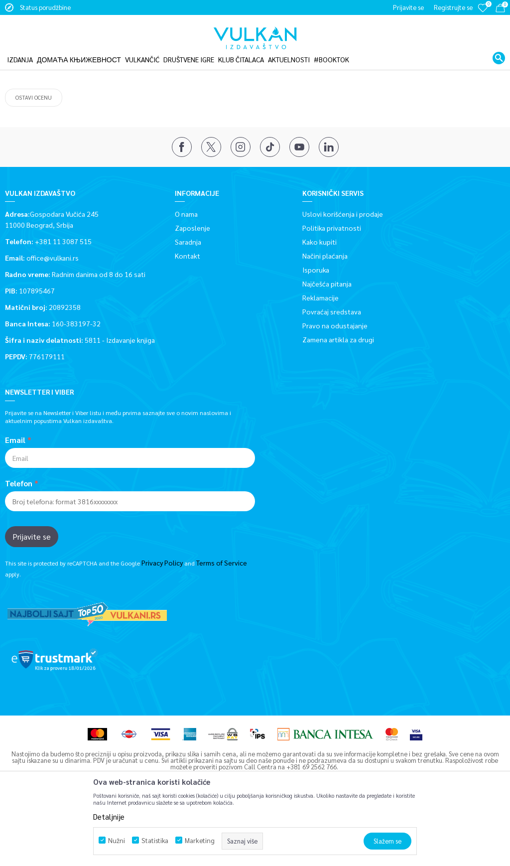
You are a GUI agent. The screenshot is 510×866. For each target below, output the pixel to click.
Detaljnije (109, 816)
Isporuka (315, 329)
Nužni (116, 840)
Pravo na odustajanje (335, 385)
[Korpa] (500, 9)
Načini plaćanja (325, 315)
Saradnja (188, 301)
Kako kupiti (319, 301)
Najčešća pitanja (327, 343)
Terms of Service (221, 622)
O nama (186, 273)
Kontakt (187, 315)
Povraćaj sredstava (331, 371)
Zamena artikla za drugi (338, 399)
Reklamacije (320, 357)
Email (15, 500)
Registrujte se (453, 7)
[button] (499, 51)
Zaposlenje (192, 287)
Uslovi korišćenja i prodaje (342, 273)
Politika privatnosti (331, 287)
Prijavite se (31, 596)
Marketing (200, 840)
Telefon (18, 543)
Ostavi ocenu (33, 157)
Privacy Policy (162, 622)
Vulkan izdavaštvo (29, 66)
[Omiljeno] (483, 14)
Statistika (154, 840)
